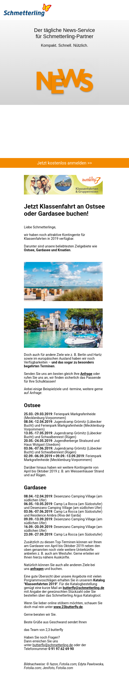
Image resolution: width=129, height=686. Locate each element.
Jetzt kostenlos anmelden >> (64, 162)
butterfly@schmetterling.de (83, 588)
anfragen (37, 569)
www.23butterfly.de (68, 607)
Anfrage (86, 374)
